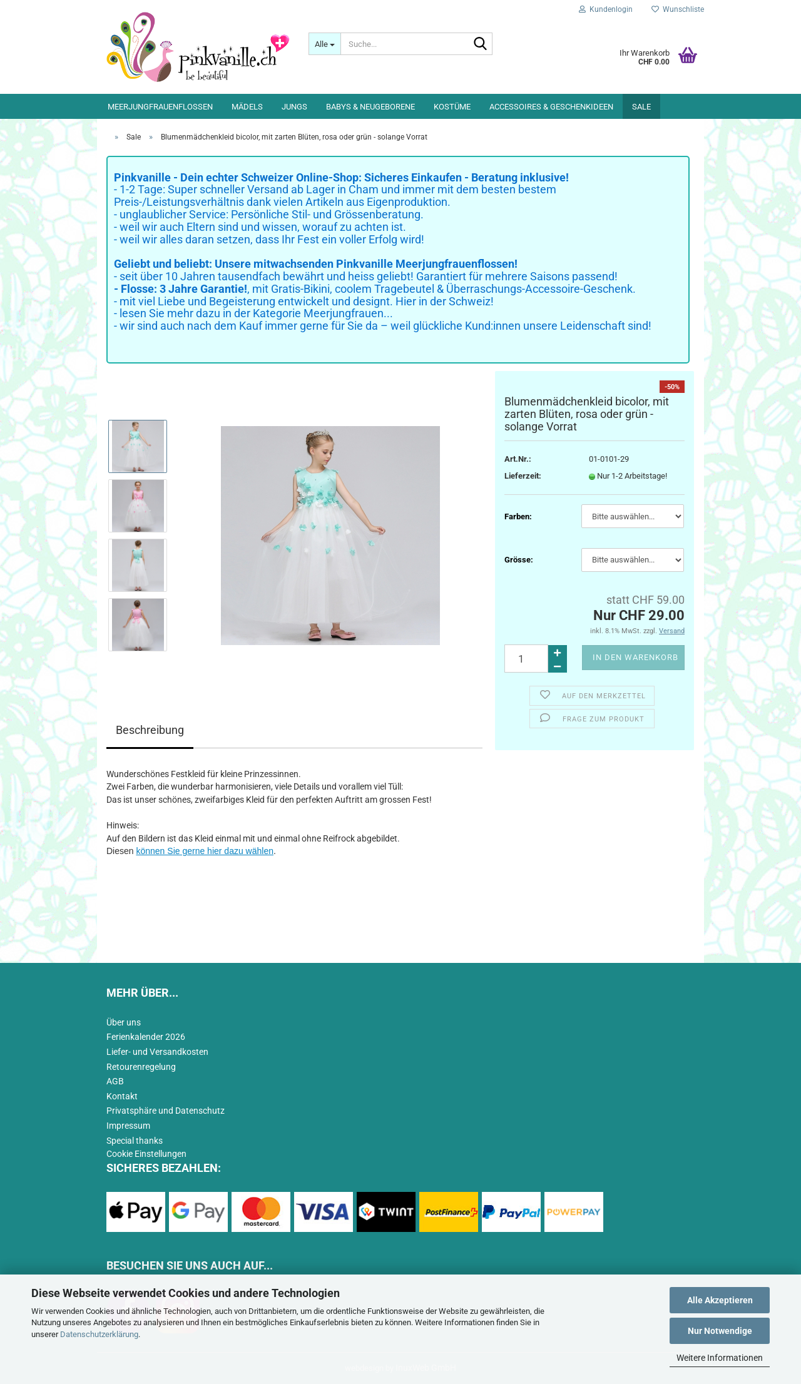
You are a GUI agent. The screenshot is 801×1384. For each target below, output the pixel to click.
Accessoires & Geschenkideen (551, 106)
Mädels (247, 106)
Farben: (518, 516)
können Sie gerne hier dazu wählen (204, 851)
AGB (115, 1081)
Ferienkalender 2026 (145, 1037)
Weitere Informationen (719, 1358)
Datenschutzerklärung (99, 1334)
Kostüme (452, 106)
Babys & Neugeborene (370, 106)
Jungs (294, 106)
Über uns (123, 1022)
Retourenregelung (141, 1067)
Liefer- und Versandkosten (157, 1052)
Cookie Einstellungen (146, 1154)
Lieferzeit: (522, 476)
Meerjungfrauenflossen (160, 106)
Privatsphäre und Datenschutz (165, 1111)
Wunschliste (677, 9)
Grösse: (518, 559)
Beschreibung (150, 729)
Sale (641, 106)
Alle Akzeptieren (720, 1300)
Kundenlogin (606, 9)
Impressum (128, 1126)
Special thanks (134, 1141)
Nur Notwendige (720, 1331)
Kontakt (122, 1096)
